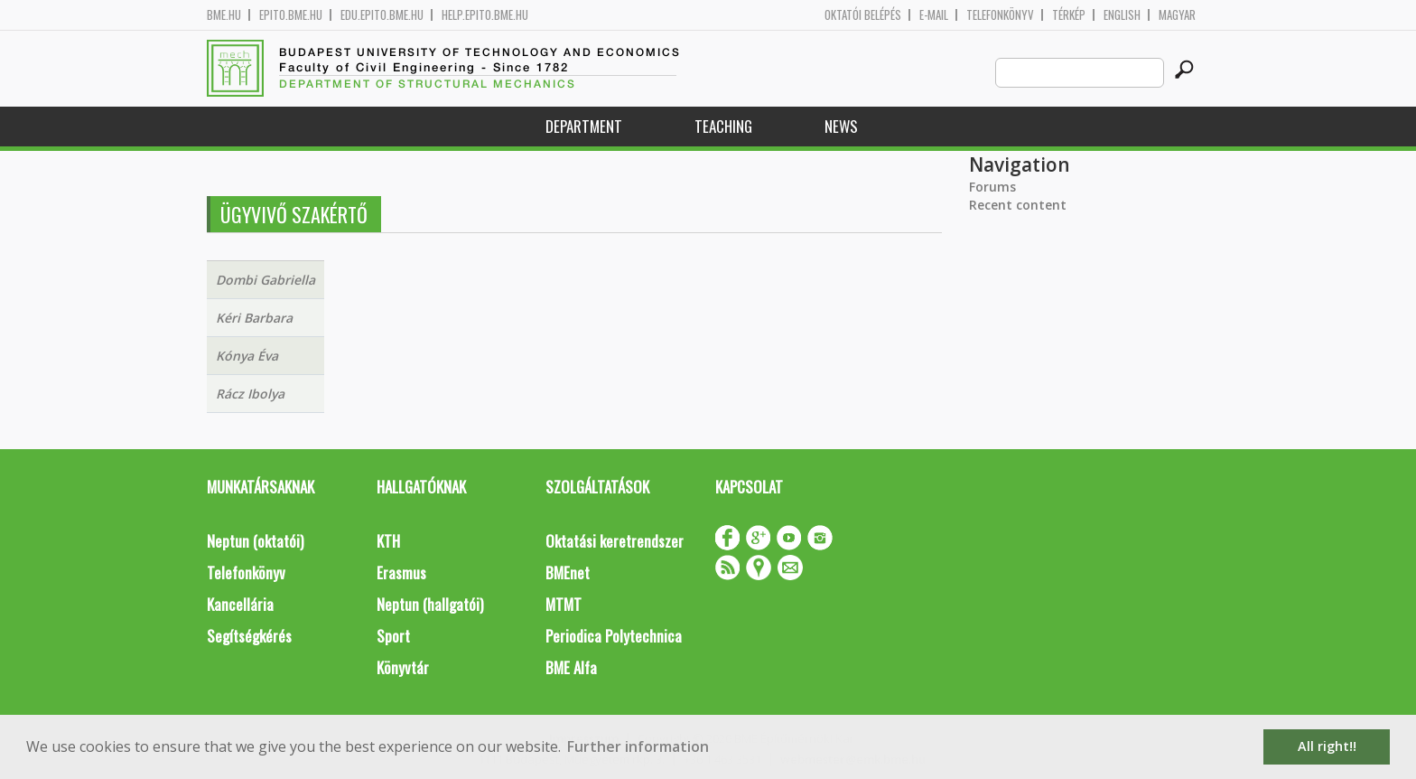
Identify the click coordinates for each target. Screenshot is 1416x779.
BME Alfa (571, 667)
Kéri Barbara (254, 317)
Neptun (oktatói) (255, 541)
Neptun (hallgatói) (430, 604)
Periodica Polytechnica (613, 635)
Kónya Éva (247, 355)
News (841, 126)
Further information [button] (638, 746)
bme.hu (224, 15)
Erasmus (401, 572)
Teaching (723, 126)
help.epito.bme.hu (485, 15)
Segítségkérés (249, 635)
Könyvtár (403, 667)
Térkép (1068, 15)
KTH (388, 541)
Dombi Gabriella (265, 279)
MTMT (563, 604)
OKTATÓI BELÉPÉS (862, 15)
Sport (393, 635)
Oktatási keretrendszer (614, 541)
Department (583, 126)
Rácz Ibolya (250, 393)
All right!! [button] (1327, 746)
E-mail (933, 15)
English (1122, 15)
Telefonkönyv (1000, 15)
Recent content (1018, 204)
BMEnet (567, 572)
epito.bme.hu (290, 15)
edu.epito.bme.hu (382, 15)
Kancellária (240, 604)
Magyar (1177, 15)
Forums (992, 186)
